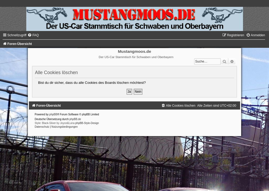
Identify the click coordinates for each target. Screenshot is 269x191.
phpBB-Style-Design (87, 123)
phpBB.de (75, 119)
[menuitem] (33, 35)
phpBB (53, 114)
